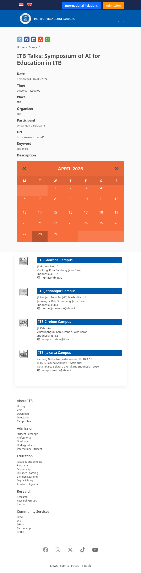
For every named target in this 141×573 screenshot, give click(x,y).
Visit (19, 410)
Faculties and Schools (29, 462)
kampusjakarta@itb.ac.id (57, 370)
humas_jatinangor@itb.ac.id (59, 308)
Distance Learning (27, 473)
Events (33, 47)
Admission (113, 5)
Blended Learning (27, 476)
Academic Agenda (27, 484)
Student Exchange (27, 434)
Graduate (22, 441)
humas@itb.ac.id (52, 277)
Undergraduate (26, 445)
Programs (22, 465)
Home (21, 47)
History (21, 406)
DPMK (20, 524)
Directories (23, 417)
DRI (19, 521)
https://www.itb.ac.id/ (30, 137)
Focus (75, 566)
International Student (29, 449)
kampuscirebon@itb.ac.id (57, 339)
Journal (21, 504)
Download (23, 414)
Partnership (24, 528)
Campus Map (24, 421)
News (54, 566)
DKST (20, 517)
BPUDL (21, 532)
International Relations (81, 5)
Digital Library (25, 480)
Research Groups (27, 500)
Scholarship (24, 469)
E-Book (86, 566)
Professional (24, 437)
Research (22, 497)
